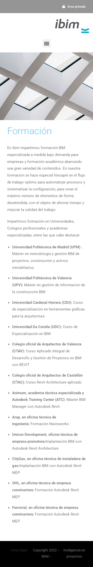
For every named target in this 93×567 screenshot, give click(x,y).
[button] (46, 43)
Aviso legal (19, 550)
